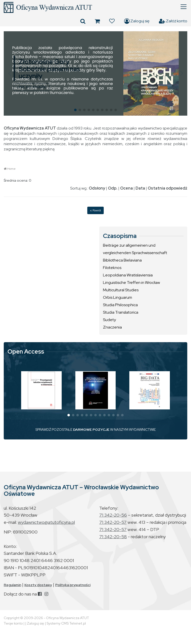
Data (140, 188)
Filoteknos (112, 267)
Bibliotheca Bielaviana (122, 260)
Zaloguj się (136, 21)
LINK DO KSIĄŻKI (31, 87)
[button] (9, 73)
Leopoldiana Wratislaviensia (128, 275)
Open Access (25, 351)
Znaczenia (112, 327)
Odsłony (97, 188)
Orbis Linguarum (117, 297)
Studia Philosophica (120, 304)
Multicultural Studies (121, 290)
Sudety (109, 319)
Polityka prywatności (73, 585)
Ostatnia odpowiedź (167, 188)
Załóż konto (173, 21)
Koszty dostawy (38, 585)
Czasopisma (120, 236)
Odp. (112, 188)
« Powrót (95, 210)
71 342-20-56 (113, 515)
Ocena (126, 188)
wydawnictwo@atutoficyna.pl (46, 522)
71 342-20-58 (113, 536)
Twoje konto (13, 623)
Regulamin (12, 585)
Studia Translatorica (120, 312)
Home (11, 169)
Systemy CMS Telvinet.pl (66, 623)
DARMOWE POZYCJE (91, 429)
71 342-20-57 (113, 522)
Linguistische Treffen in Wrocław (131, 282)
